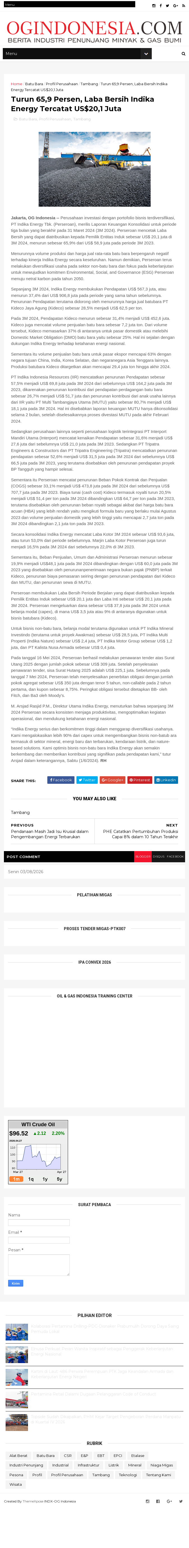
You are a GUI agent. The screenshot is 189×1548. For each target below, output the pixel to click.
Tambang (91, 94)
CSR (68, 1495)
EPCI (118, 1495)
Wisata (16, 1524)
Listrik (114, 1505)
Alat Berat (18, 1495)
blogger (130, 896)
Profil (37, 1515)
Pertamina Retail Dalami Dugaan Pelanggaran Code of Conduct (93, 1434)
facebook (171, 896)
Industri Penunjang (26, 1505)
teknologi (128, 1515)
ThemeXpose (34, 1540)
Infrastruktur (88, 1505)
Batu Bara (36, 94)
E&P (84, 1495)
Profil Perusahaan (64, 94)
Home (18, 94)
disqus (150, 896)
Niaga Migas (162, 1505)
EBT (100, 1495)
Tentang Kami (158, 1515)
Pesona (16, 1515)
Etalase (137, 1495)
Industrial (60, 1505)
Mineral (134, 1505)
